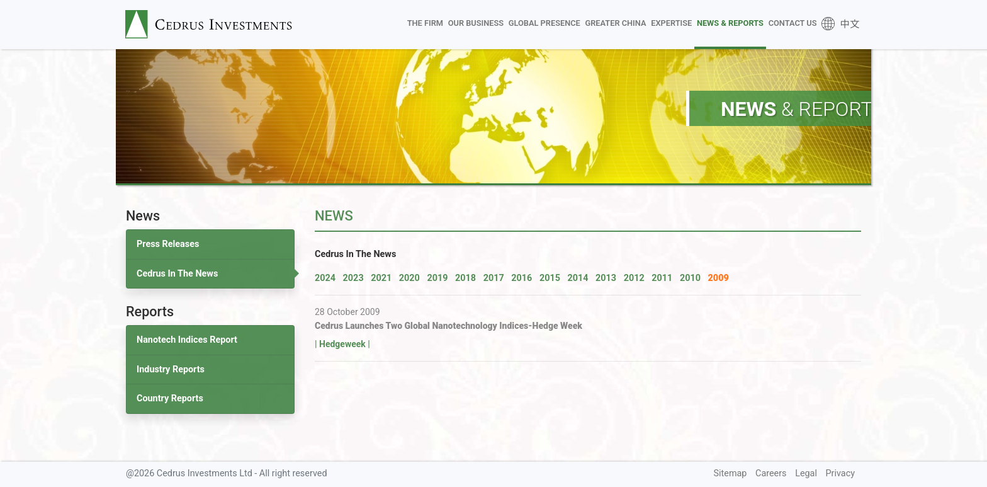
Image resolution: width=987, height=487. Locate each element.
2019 (437, 278)
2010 (690, 278)
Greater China (615, 23)
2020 (409, 278)
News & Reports (730, 23)
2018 (465, 278)
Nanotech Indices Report (187, 340)
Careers (771, 473)
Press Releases (168, 244)
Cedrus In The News (177, 273)
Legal (806, 473)
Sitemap (730, 473)
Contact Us (793, 23)
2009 (718, 278)
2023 (353, 278)
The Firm (425, 23)
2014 (577, 278)
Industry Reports (171, 369)
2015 (549, 278)
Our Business (476, 23)
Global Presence (544, 23)
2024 (325, 278)
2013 (605, 278)
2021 (381, 278)
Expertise (671, 23)
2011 (661, 278)
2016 (521, 278)
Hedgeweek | (344, 344)
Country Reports (170, 398)
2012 (634, 278)
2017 (493, 278)
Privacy (840, 473)
